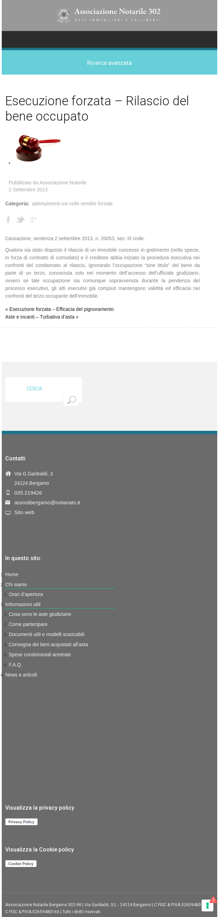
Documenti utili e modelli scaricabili (46, 634)
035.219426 (28, 493)
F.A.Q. (15, 664)
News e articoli (21, 675)
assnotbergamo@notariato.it (47, 502)
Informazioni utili (22, 604)
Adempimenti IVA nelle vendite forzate (72, 203)
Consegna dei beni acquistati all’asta (48, 644)
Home (11, 574)
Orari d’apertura (26, 594)
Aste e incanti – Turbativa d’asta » (41, 317)
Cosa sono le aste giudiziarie (40, 614)
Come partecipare (28, 624)
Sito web (24, 512)
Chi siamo (16, 584)
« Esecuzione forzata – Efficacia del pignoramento (59, 309)
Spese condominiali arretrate (40, 654)
